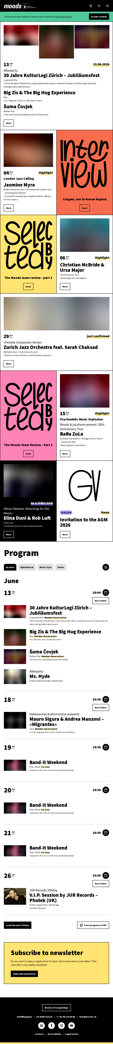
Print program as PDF (93, 925)
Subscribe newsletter (24, 973)
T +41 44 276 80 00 (66, 1016)
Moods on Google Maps (56, 1007)
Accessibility (54, 1034)
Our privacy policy (63, 16)
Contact (39, 1034)
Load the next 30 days (17, 925)
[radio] (10, 567)
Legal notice (71, 1034)
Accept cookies (99, 16)
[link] (13, 5)
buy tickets (101, 600)
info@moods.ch (87, 1016)
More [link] (8, 123)
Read (84, 208)
